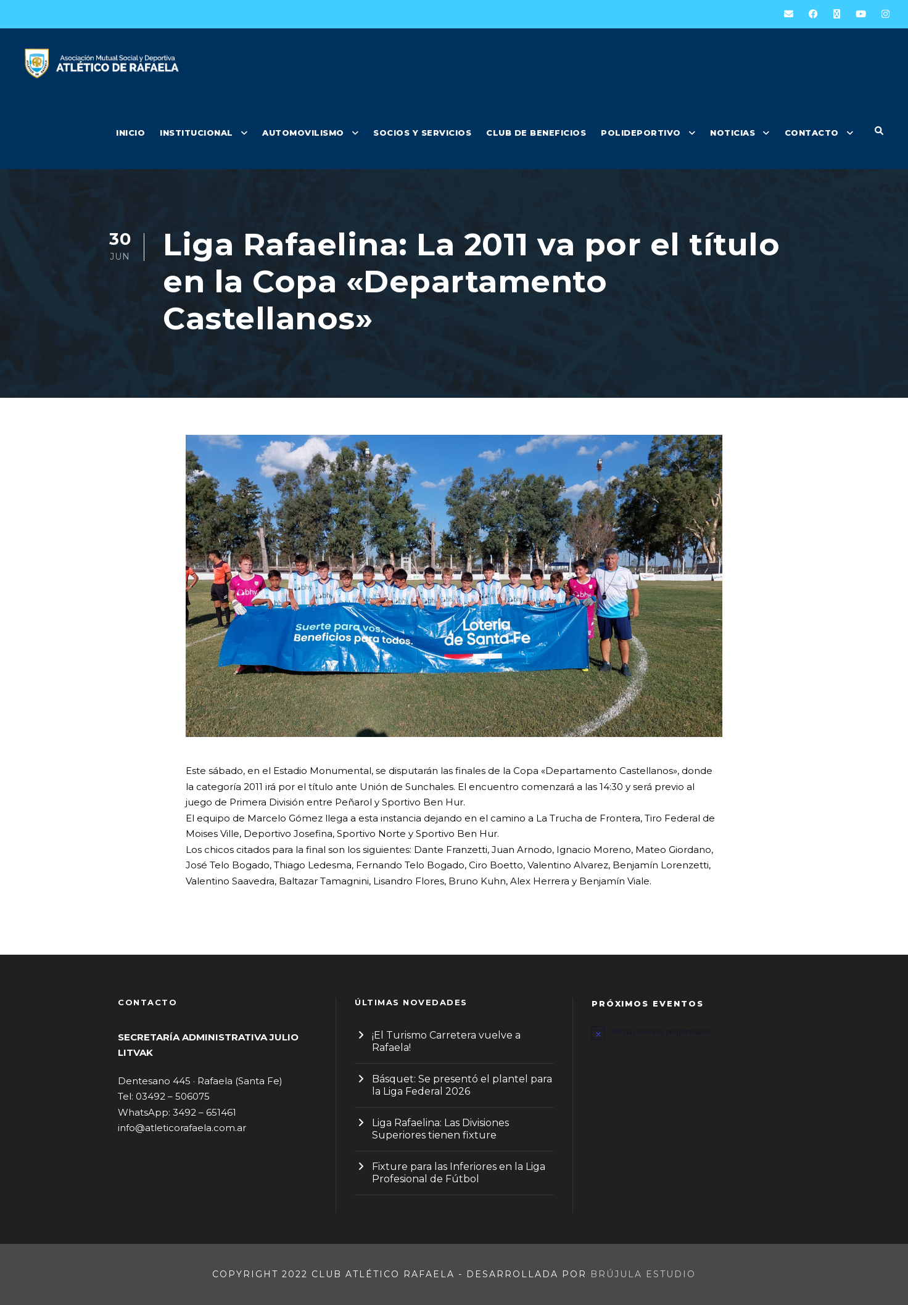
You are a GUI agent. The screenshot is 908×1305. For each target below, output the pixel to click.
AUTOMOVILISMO (303, 133)
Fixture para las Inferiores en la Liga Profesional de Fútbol (458, 1173)
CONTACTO (812, 133)
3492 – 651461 (204, 1112)
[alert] (691, 1032)
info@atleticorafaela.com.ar (182, 1128)
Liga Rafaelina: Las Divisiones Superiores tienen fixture (440, 1129)
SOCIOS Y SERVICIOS (422, 133)
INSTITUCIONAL (196, 133)
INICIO (130, 133)
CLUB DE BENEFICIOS (536, 133)
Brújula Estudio (643, 1274)
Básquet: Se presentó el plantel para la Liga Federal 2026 (462, 1085)
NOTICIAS (732, 133)
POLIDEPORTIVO (641, 133)
